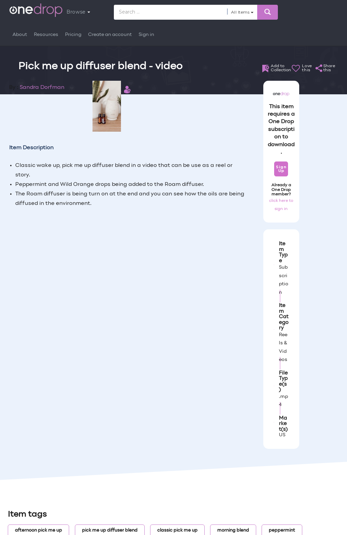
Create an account (110, 35)
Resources (46, 35)
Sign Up (281, 169)
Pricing (73, 35)
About (20, 35)
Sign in (146, 35)
